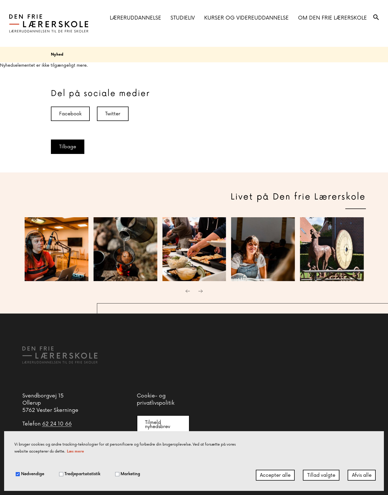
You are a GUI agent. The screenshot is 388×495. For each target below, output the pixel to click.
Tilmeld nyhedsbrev (157, 424)
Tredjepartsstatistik (79, 474)
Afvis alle (362, 475)
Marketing (127, 474)
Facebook (70, 114)
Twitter (112, 114)
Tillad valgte (321, 475)
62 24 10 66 (57, 424)
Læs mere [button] (75, 451)
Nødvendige (30, 474)
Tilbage (67, 147)
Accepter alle (275, 475)
